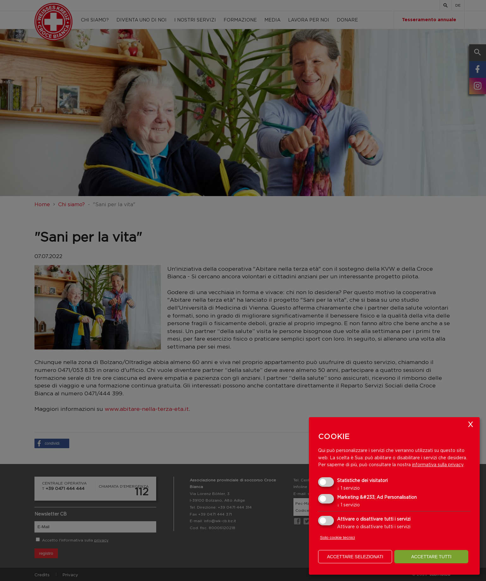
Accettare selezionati (355, 556)
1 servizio (348, 487)
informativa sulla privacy (437, 464)
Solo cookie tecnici (337, 537)
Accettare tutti (431, 556)
